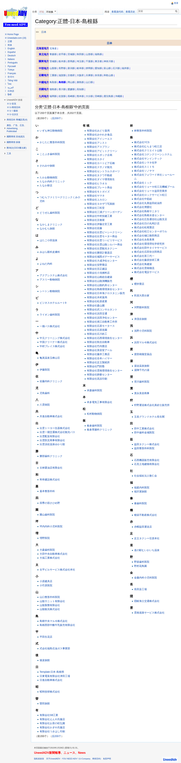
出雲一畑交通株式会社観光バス (58, 432)
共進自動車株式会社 (52, 416)
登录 (176, 3)
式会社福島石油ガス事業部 (56, 648)
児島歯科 (46, 393)
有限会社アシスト (98, 142)
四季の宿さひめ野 (51, 503)
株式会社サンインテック (148, 158)
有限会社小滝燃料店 (99, 273)
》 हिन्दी (8, 94)
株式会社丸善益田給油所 (148, 203)
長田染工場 (140, 589)
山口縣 (90, 82)
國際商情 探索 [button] (13, 142)
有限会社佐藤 (95, 228)
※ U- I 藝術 (12, 111)
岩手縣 (63, 54)
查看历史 (130, 11)
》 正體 (8, 41)
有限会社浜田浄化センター (103, 317)
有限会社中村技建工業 (100, 216)
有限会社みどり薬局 (99, 130)
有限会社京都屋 (96, 220)
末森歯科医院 (95, 390)
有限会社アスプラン (99, 147)
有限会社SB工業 (50, 715)
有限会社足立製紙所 (99, 362)
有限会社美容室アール (100, 350)
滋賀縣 (63, 75)
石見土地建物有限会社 (147, 464)
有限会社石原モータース (101, 326)
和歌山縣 (110, 75)
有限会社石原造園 (98, 330)
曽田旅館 (46, 703)
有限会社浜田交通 (98, 313)
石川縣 (117, 68)
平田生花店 (47, 637)
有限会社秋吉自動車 (99, 342)
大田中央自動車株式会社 (55, 553)
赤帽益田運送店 (143, 526)
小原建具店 (47, 581)
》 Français (10, 73)
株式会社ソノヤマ (144, 170)
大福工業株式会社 (51, 558)
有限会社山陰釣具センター (103, 285)
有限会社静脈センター (100, 374)
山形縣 (90, 54)
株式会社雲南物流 (144, 268)
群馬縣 (72, 61)
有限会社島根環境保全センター (105, 289)
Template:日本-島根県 (53, 672)
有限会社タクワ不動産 (100, 175)
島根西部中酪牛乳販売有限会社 (58, 625)
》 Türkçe (9, 69)
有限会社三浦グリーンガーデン (105, 212)
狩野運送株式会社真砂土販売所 (152, 405)
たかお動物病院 (50, 177)
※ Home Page (12, 34)
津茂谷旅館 (140, 319)
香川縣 (63, 89)
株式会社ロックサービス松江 (150, 195)
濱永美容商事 (142, 393)
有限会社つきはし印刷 (53, 731)
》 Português (11, 62)
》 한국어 (9, 77)
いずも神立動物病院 (52, 130)
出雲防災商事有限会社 (53, 440)
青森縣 (54, 54)
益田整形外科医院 (144, 448)
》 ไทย (8, 84)
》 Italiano (10, 59)
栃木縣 (63, 61)
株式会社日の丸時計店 (147, 223)
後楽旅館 (46, 660)
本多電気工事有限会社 (100, 402)
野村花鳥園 (140, 566)
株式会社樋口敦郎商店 (147, 235)
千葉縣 (90, 61)
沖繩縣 (120, 96)
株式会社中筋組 (143, 199)
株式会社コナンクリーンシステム (153, 154)
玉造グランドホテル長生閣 (149, 417)
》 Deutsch (10, 55)
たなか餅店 (47, 185)
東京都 (99, 61)
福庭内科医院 (142, 487)
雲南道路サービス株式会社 (149, 613)
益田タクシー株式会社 (147, 444)
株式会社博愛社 (143, 207)
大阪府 (81, 75)
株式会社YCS (142, 142)
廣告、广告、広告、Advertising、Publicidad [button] (16, 128)
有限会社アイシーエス (100, 138)
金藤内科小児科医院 (145, 577)
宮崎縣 (99, 96)
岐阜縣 (81, 68)
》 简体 (8, 45)
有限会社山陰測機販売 (100, 281)
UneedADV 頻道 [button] (14, 100)
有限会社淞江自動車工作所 (103, 321)
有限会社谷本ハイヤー (100, 358)
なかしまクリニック (52, 224)
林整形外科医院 (143, 130)
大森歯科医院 (48, 550)
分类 (35, 11)
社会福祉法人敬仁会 (145, 476)
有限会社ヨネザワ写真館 (101, 204)
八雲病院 (46, 404)
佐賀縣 (63, 96)
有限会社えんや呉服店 (53, 719)
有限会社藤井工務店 (99, 354)
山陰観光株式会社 (51, 609)
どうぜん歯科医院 (51, 213)
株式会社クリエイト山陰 (148, 150)
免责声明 (108, 760)
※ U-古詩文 (12, 114)
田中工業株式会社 (144, 428)
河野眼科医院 (142, 307)
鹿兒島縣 (110, 96)
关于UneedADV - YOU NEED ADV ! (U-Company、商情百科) (74, 760)
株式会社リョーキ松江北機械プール (154, 186)
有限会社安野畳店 (98, 265)
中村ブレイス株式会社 (53, 346)
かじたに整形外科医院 (53, 142)
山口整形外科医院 (51, 597)
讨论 (42, 11)
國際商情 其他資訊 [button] (16, 136)
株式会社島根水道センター (149, 215)
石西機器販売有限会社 (147, 460)
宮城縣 (72, 54)
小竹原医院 (47, 585)
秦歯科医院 (140, 503)
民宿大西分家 (142, 295)
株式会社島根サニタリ (147, 211)
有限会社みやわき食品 (100, 134)
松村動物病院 (95, 413)
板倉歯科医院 (95, 425)
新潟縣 (72, 68)
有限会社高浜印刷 (98, 378)
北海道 (54, 48)
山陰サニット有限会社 (53, 601)
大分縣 (90, 96)
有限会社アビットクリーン (103, 151)
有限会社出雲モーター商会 (103, 236)
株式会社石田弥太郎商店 (148, 252)
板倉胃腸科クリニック (100, 429)
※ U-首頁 (11, 103)
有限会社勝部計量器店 (100, 252)
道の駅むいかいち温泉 (147, 550)
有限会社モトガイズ (99, 191)
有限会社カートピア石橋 (101, 163)
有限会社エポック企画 (100, 155)
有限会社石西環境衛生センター (105, 338)
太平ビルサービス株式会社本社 (58, 569)
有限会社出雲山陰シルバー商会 (105, 244)
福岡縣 (54, 96)
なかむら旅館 (48, 228)
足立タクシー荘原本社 (147, 538)
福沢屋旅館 (140, 491)
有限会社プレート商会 (100, 187)
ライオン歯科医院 (51, 314)
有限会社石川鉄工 (98, 334)
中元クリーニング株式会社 (56, 338)
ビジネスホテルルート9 (54, 303)
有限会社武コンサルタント (103, 309)
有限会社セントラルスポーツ (104, 171)
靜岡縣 (90, 68)
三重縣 (54, 75)
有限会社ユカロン (98, 200)
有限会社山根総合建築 (100, 277)
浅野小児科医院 (143, 330)
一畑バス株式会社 (51, 326)
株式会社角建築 (143, 264)
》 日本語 (9, 91)
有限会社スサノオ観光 (100, 167)
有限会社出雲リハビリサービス (105, 240)
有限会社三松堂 (96, 208)
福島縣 (99, 54)
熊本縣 (81, 96)
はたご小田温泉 (50, 240)
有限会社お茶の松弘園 (53, 723)
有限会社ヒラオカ (98, 183)
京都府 (72, 75)
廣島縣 (81, 82)
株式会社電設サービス (147, 272)
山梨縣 (54, 68)
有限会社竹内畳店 (98, 346)
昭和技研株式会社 (51, 692)
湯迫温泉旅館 (142, 366)
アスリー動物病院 (51, 279)
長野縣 (63, 68)
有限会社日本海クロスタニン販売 (107, 293)
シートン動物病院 (51, 291)
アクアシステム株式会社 (55, 275)
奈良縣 (99, 75)
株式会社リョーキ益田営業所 (150, 191)
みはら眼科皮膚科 (51, 252)
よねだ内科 (47, 263)
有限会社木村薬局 (98, 297)
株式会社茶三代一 (144, 256)
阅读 (106, 11)
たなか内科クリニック (53, 181)
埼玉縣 (81, 61)
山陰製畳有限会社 (51, 605)
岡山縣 (72, 82)
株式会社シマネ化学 (145, 162)
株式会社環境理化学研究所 (149, 243)
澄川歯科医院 (142, 381)
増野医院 (46, 538)
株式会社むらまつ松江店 (148, 146)
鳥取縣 (54, 82)
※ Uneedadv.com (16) (15, 38)
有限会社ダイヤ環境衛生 (101, 179)
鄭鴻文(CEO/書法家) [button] (16, 148)
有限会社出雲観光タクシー (103, 248)
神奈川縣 (110, 61)
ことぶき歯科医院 (51, 154)
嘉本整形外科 (48, 491)
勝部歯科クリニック (52, 456)
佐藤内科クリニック (52, 381)
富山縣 (108, 68)
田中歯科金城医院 (144, 432)
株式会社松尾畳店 (144, 227)
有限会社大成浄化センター (103, 261)
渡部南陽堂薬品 (143, 354)
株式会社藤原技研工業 (147, 260)
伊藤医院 (46, 369)
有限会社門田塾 (96, 366)
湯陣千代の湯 (142, 370)
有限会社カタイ (96, 159)
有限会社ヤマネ (96, 195)
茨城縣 (54, 61)
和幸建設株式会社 (51, 479)
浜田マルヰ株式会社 (145, 342)
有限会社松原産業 (98, 301)
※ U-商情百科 (13, 107)
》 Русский (10, 66)
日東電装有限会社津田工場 (56, 676)
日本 (45, 32)
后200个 (57, 118)
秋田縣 (81, 54)
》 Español (10, 52)
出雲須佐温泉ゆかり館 (53, 444)
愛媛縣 (72, 89)
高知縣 (81, 89)
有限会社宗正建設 (98, 269)
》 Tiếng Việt (11, 80)
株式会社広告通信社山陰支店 (150, 219)
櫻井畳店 (139, 284)
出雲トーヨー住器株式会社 (56, 428)
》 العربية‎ (9, 87)
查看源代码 (117, 11)
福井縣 (126, 68)
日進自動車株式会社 (52, 680)
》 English (10, 48)
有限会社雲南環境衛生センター (105, 370)
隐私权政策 (40, 760)
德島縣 (54, 89)
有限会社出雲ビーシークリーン (105, 232)
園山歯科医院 (48, 514)
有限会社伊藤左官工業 (100, 224)
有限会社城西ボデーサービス (104, 256)
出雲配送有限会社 (51, 436)
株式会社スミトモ (144, 166)
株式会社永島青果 (144, 239)
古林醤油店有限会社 (52, 468)
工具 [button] (9, 153)
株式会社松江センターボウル (150, 231)
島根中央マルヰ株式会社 (55, 621)
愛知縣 (99, 68)
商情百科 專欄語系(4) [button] (17, 119)
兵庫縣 (90, 75)
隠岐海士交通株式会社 (147, 601)
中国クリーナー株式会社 (55, 342)
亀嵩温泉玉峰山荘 (51, 358)
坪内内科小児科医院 (52, 526)
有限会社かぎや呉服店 (53, 727)
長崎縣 (72, 96)
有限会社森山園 (96, 305)
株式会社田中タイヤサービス (150, 247)
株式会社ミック (143, 182)
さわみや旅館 (48, 165)
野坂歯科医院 (142, 561)
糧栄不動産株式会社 (145, 515)
